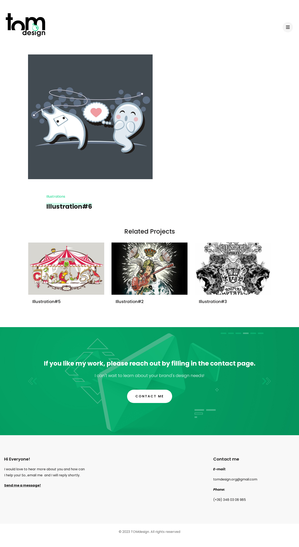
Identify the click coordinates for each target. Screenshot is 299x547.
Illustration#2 (130, 301)
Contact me (149, 396)
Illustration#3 (213, 301)
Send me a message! (22, 485)
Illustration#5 (46, 301)
